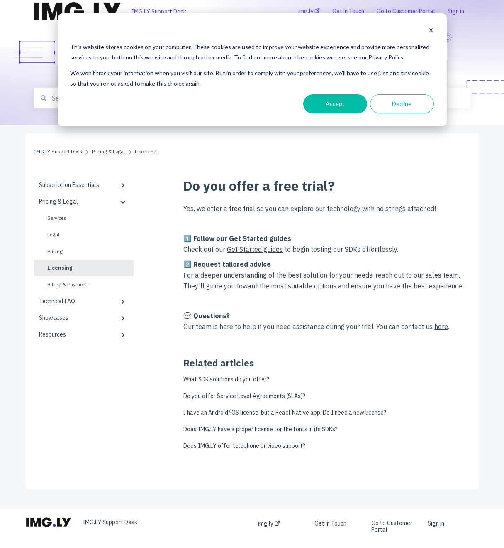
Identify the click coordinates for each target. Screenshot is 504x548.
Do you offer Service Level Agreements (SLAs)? (244, 396)
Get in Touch (330, 523)
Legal (53, 234)
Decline (401, 103)
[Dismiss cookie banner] (431, 31)
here (441, 326)
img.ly (269, 523)
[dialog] (252, 69)
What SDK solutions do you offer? (226, 379)
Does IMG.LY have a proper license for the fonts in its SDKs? (260, 429)
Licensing (59, 268)
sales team (442, 275)
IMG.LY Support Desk (158, 11)
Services (56, 218)
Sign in (436, 523)
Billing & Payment (67, 284)
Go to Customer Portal (391, 526)
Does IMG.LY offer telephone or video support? (244, 446)
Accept (335, 103)
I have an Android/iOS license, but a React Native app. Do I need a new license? (284, 412)
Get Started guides (255, 249)
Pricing (55, 251)
